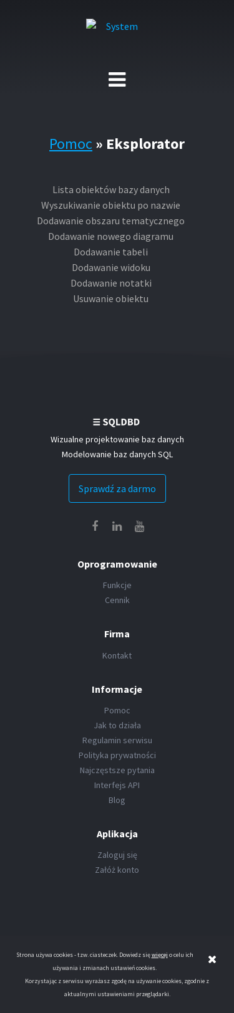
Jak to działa (117, 725)
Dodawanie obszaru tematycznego (111, 220)
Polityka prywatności (117, 755)
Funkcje (117, 585)
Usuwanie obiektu (111, 298)
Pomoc (70, 143)
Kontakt (117, 655)
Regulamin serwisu (117, 740)
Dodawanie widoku (111, 267)
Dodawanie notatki (111, 283)
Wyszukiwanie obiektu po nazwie (110, 205)
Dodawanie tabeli (111, 251)
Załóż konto (117, 869)
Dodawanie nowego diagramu (110, 236)
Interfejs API (117, 785)
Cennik (117, 600)
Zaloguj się (117, 854)
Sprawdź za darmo (117, 488)
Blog (117, 800)
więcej (160, 955)
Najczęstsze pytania (117, 770)
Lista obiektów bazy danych (111, 189)
